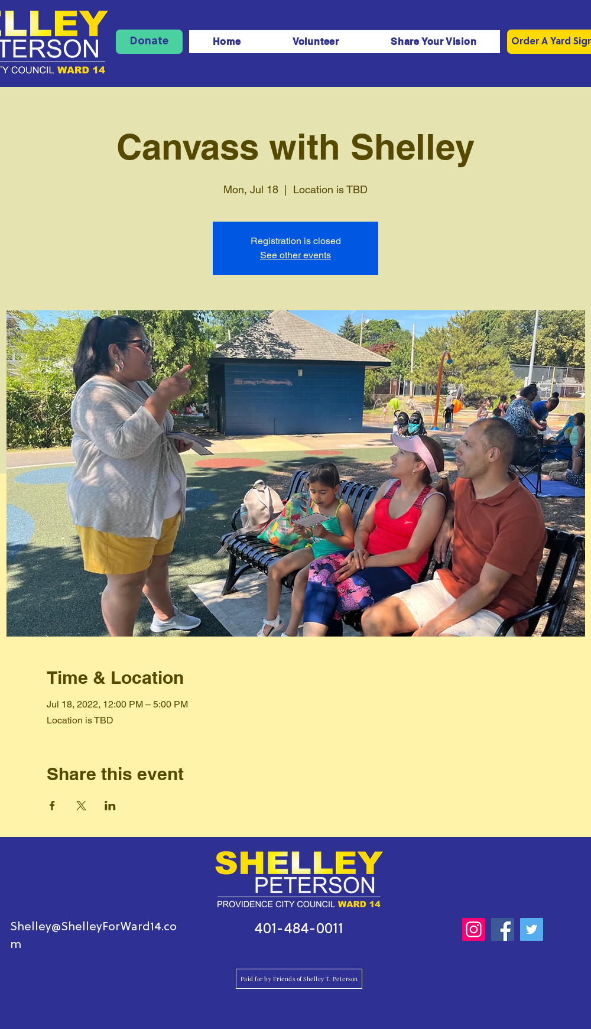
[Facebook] (502, 929)
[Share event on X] (81, 805)
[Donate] (149, 42)
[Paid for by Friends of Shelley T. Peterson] (299, 979)
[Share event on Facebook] (52, 805)
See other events (295, 255)
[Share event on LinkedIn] (110, 805)
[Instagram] (473, 929)
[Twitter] (531, 929)
